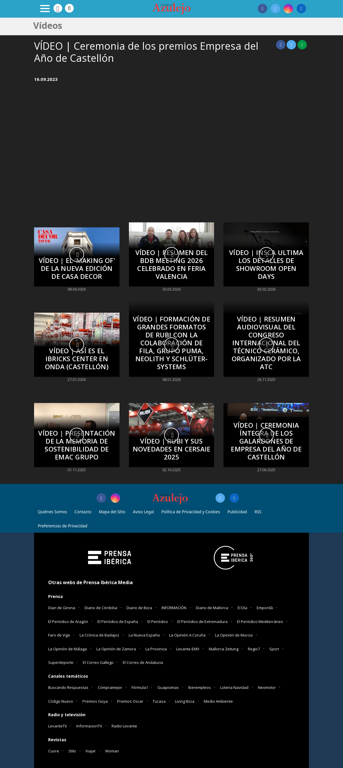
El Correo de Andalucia (143, 662)
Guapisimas (168, 687)
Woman (112, 751)
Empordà (265, 607)
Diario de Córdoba (101, 607)
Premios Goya (95, 701)
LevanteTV (57, 726)
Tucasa (159, 701)
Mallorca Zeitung (223, 649)
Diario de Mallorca (212, 607)
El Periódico (157, 621)
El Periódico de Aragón (68, 621)
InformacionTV (89, 726)
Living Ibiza (184, 701)
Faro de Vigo (59, 635)
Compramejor (110, 687)
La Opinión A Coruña (187, 635)
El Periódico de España (117, 621)
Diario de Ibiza (139, 607)
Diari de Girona (61, 607)
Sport (274, 649)
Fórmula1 (140, 687)
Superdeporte (60, 662)
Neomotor (267, 687)
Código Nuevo (60, 701)
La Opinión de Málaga (67, 649)
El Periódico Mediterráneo (260, 621)
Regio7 (254, 649)
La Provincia (156, 649)
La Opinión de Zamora (116, 649)
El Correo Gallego (99, 662)
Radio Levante (124, 726)
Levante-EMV (187, 649)
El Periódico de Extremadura (202, 621)
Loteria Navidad (234, 687)
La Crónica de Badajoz (99, 635)
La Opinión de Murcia (234, 635)
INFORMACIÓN (174, 607)
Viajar (90, 751)
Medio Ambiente (218, 701)
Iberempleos (199, 687)
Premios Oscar (130, 701)
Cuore (53, 751)
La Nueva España (144, 635)
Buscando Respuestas (68, 687)
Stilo (72, 751)
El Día (242, 607)
